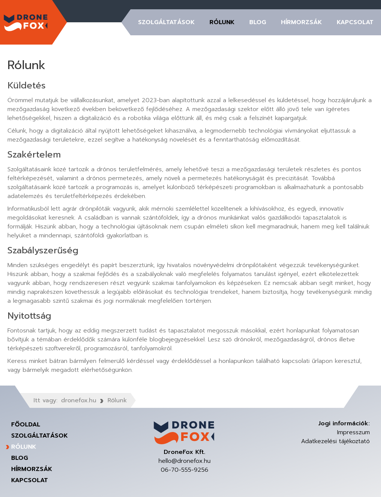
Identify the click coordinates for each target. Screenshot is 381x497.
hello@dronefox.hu (185, 461)
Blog (257, 22)
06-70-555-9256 (184, 469)
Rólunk (221, 22)
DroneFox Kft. (26, 22)
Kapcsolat (355, 22)
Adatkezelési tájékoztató (335, 441)
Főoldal (25, 424)
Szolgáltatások (166, 22)
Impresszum (353, 432)
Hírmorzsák (301, 22)
